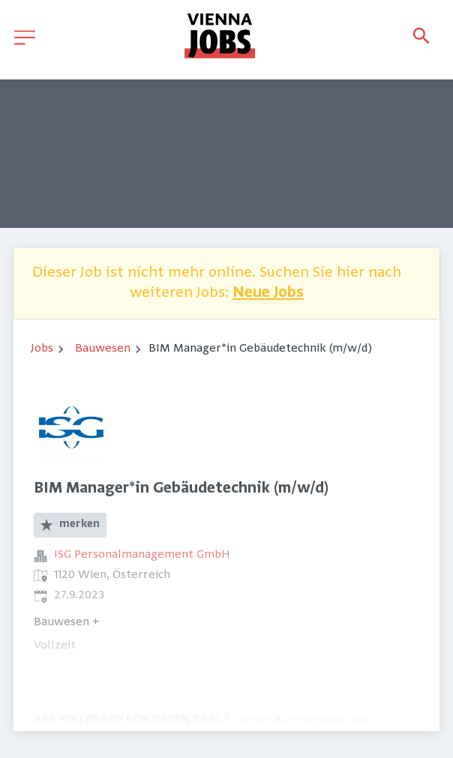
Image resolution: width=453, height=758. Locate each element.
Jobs (42, 348)
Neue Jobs (268, 293)
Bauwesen (102, 348)
